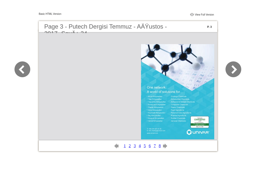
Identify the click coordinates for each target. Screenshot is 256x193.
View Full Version (204, 14)
